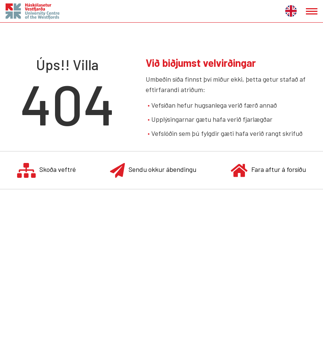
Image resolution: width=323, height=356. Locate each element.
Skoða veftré (46, 170)
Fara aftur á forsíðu (268, 170)
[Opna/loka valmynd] (311, 11)
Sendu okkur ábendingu (153, 170)
